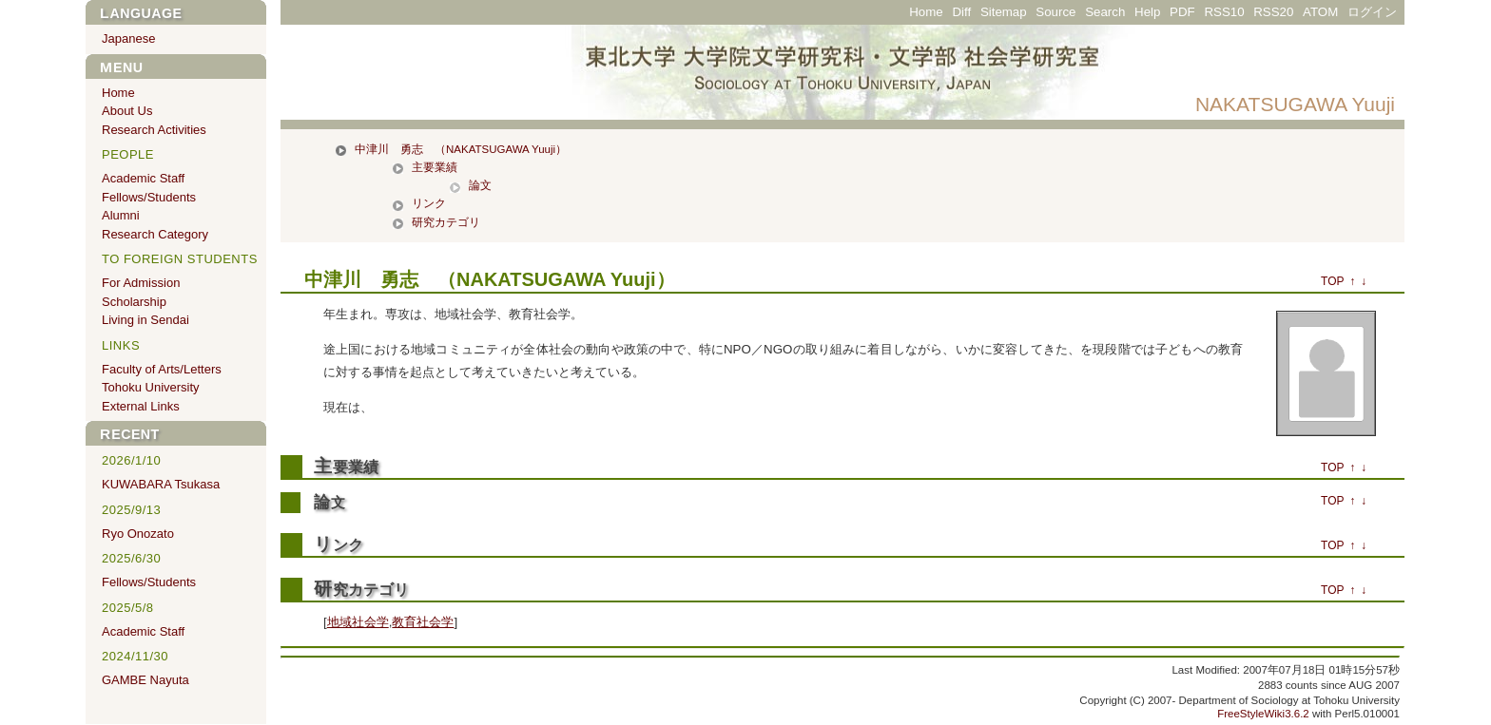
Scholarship (134, 302)
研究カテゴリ (446, 222)
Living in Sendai (145, 320)
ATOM (1320, 12)
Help (1147, 12)
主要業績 (434, 167)
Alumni (121, 215)
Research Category (155, 234)
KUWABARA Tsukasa (161, 484)
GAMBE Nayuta (145, 680)
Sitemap (1003, 12)
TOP (1332, 281)
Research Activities (154, 130)
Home (925, 12)
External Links (141, 406)
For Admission (141, 283)
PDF (1182, 12)
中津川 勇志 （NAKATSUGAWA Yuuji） (461, 149)
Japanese (128, 38)
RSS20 (1273, 12)
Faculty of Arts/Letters (162, 369)
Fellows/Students (149, 197)
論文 (480, 185)
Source (1055, 12)
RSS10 (1224, 12)
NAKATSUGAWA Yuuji (1295, 104)
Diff (961, 12)
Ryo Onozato (138, 533)
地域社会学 (358, 622)
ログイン (1372, 12)
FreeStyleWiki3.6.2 (1263, 713)
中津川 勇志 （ (380, 279)
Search (1105, 12)
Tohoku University (151, 387)
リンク (429, 203)
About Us (127, 111)
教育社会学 (423, 622)
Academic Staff (143, 178)
